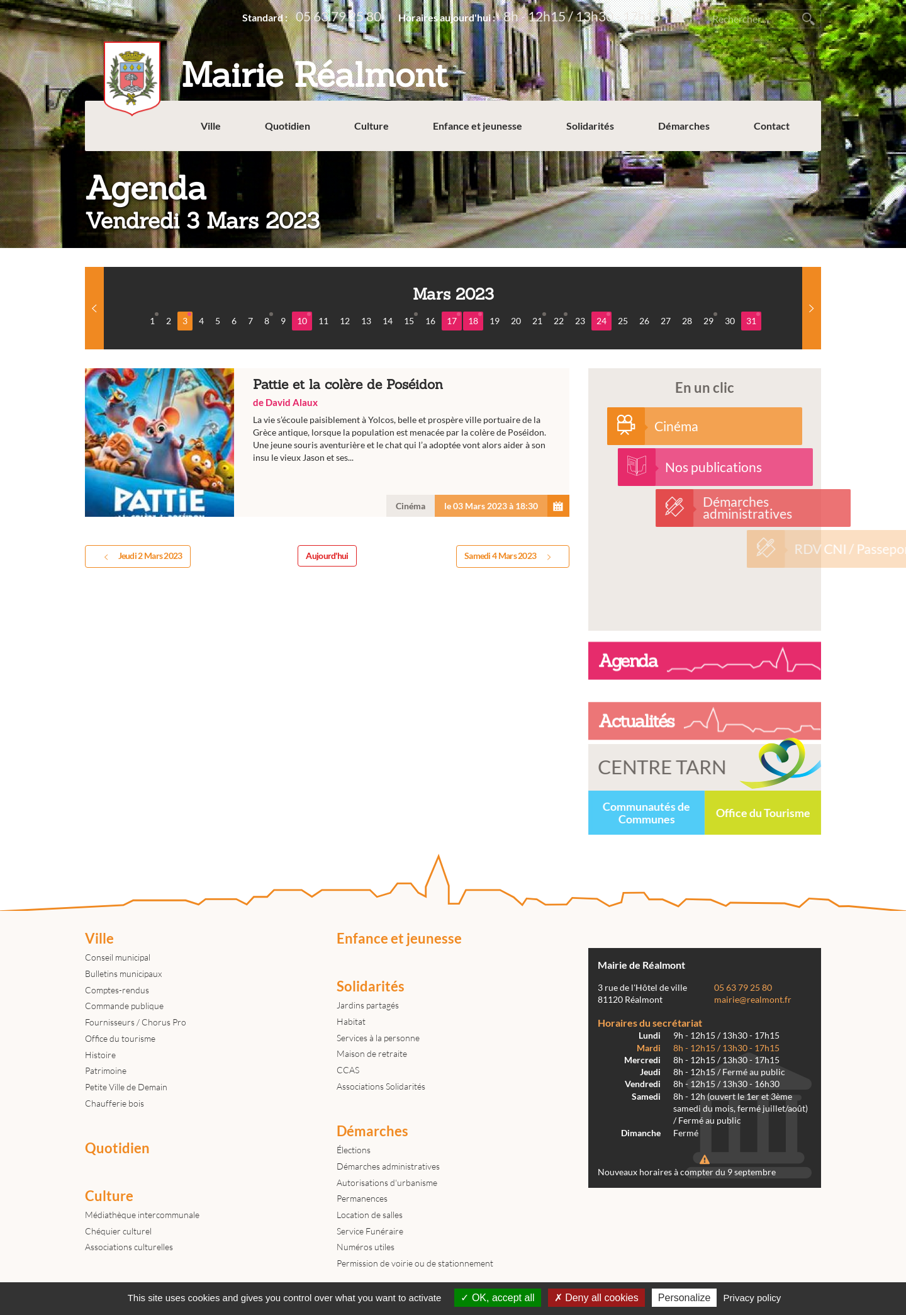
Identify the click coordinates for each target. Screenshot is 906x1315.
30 (730, 320)
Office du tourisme (120, 1038)
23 (580, 320)
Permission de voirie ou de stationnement (415, 1263)
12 (345, 320)
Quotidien (287, 126)
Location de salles (370, 1214)
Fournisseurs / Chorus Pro (135, 1022)
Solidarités (590, 126)
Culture (371, 126)
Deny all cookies (596, 1297)
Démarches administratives (388, 1166)
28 (687, 320)
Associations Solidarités (381, 1086)
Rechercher (808, 18)
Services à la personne (378, 1037)
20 (516, 320)
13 (366, 320)
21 (539, 319)
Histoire (100, 1054)
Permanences (362, 1198)
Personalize (684, 1297)
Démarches (684, 126)
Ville (211, 126)
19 (494, 320)
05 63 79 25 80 (338, 16)
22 (561, 319)
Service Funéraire (370, 1231)
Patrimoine (105, 1070)
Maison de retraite (372, 1053)
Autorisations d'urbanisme (387, 1182)
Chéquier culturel (118, 1231)
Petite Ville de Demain (126, 1086)
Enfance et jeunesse (477, 126)
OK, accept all (497, 1297)
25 (623, 320)
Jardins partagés (368, 1005)
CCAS (348, 1069)
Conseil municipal (117, 957)
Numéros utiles (365, 1246)
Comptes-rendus (117, 990)
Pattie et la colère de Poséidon (327, 442)
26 (644, 320)
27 (666, 320)
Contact (772, 126)
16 (430, 320)
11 (323, 320)
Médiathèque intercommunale (142, 1214)
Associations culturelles (129, 1246)
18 (475, 319)
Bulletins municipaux (123, 973)
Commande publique (124, 1005)
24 (603, 319)
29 (710, 319)
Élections (354, 1149)
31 (753, 319)
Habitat (351, 1021)
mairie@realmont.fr (752, 1000)
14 (388, 320)
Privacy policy (752, 1297)
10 (304, 319)
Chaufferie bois (114, 1103)
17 (454, 319)
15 (411, 319)
